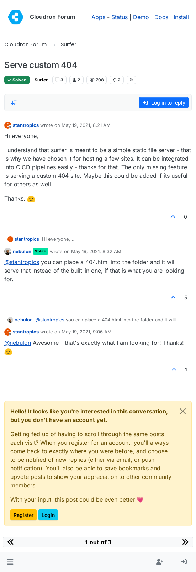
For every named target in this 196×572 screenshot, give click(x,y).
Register (23, 515)
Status (119, 17)
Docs (161, 17)
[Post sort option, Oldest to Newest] (13, 102)
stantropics (26, 125)
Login (48, 515)
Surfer (41, 79)
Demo (141, 17)
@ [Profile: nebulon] (17, 342)
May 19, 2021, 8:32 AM (96, 251)
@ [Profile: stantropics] (21, 262)
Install (181, 17)
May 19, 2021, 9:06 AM (87, 332)
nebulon (22, 251)
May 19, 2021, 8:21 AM (86, 125)
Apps (98, 17)
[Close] (182, 411)
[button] (10, 562)
